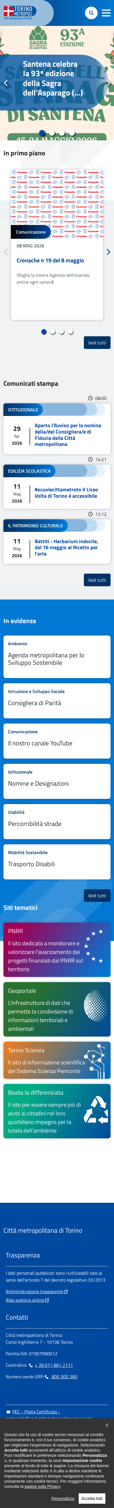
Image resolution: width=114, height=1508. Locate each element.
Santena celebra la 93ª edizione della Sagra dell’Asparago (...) (53, 78)
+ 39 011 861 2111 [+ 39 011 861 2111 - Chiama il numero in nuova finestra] (50, 1365)
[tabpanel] (57, 83)
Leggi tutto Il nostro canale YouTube (57, 741)
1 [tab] (42, 133)
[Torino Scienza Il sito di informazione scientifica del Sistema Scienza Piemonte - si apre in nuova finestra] (57, 1060)
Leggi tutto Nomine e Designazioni (57, 781)
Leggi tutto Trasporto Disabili (57, 861)
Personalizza (62, 1502)
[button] (106, 13)
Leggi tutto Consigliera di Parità (57, 700)
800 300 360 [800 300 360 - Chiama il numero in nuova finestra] (60, 1376)
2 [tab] (52, 133)
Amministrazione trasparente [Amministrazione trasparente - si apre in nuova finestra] (34, 1291)
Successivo (108, 83)
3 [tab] (62, 133)
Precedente (6, 83)
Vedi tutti (99, 342)
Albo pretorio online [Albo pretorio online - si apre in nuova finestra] (25, 1300)
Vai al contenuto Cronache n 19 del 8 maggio (57, 245)
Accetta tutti (92, 1502)
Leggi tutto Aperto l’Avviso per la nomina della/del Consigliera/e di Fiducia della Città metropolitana (57, 428)
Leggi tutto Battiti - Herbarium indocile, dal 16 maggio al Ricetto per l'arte (57, 541)
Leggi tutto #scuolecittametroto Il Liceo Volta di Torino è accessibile (57, 487)
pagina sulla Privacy (42, 1490)
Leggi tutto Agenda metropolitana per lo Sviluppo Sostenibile (57, 656)
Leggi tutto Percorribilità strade (57, 821)
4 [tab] (72, 133)
